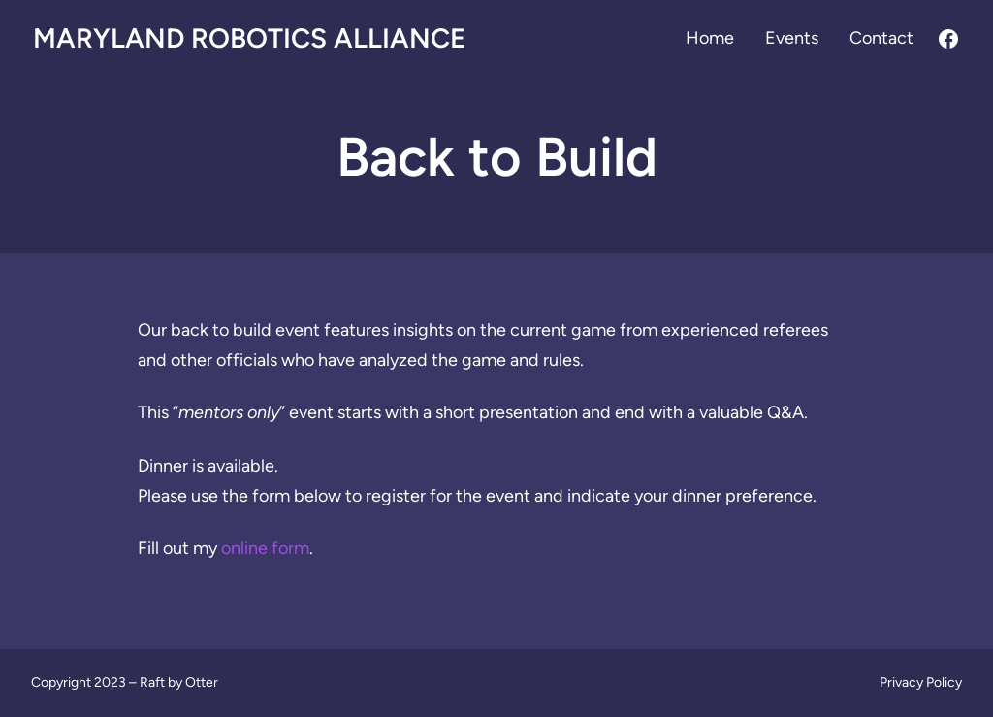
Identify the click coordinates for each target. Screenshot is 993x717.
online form (265, 548)
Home (710, 38)
